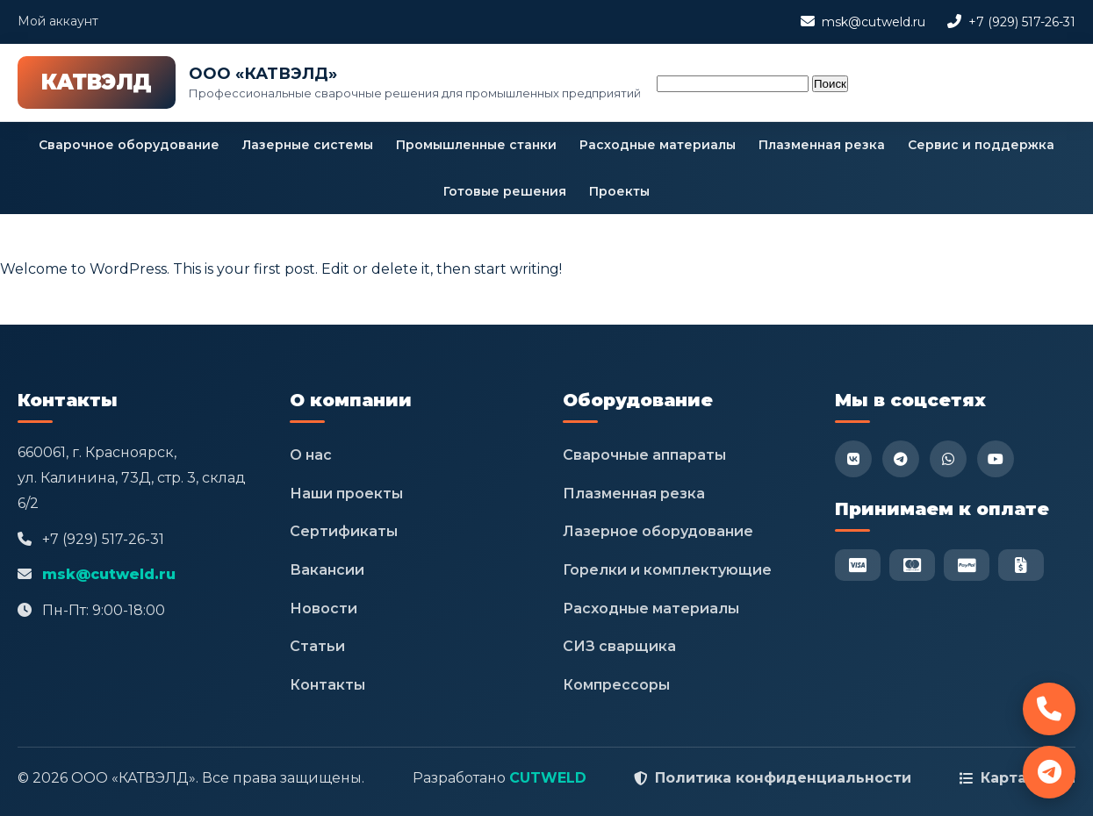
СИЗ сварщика (619, 646)
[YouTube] (995, 458)
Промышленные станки (476, 145)
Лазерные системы (307, 145)
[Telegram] (900, 458)
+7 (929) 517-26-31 (1021, 22)
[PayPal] (966, 565)
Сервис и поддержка (981, 145)
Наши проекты (346, 493)
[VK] (853, 458)
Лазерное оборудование (658, 531)
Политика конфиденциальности (783, 777)
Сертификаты (344, 531)
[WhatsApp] (948, 458)
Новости (323, 608)
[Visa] (858, 565)
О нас (311, 455)
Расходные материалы (657, 145)
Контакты (327, 684)
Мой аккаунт (58, 21)
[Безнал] (1021, 565)
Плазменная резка (822, 145)
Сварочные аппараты (644, 455)
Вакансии (327, 570)
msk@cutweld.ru (873, 22)
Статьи (317, 646)
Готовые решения (504, 191)
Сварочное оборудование (129, 145)
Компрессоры (616, 684)
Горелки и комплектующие (667, 570)
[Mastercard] (912, 565)
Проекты (619, 191)
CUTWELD (547, 777)
